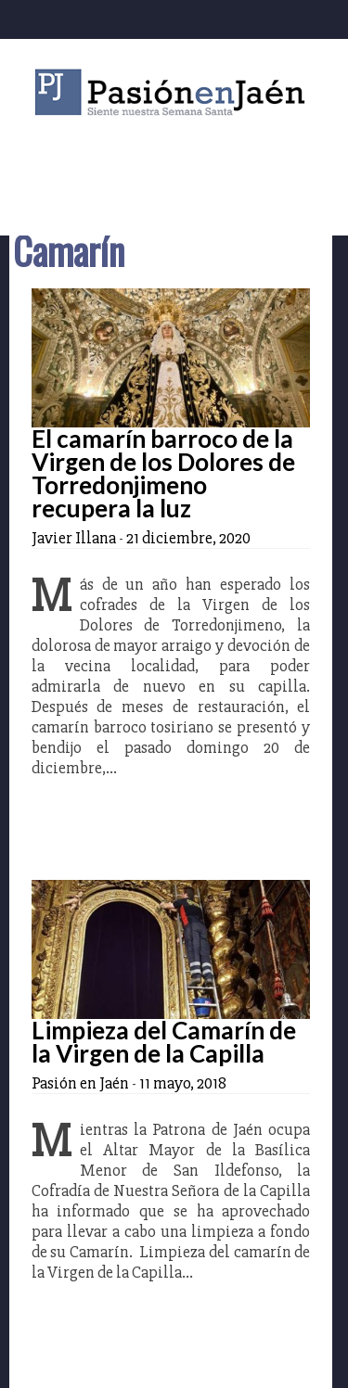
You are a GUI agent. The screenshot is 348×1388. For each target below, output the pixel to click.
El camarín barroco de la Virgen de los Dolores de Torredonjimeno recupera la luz (163, 473)
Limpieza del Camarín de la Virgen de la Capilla (164, 1041)
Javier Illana (74, 538)
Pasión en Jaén (174, 92)
